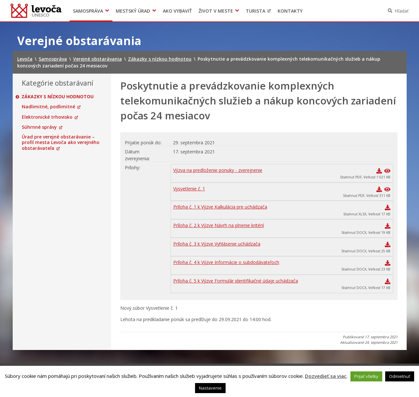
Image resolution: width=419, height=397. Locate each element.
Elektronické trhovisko (47, 117)
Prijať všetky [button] (366, 376)
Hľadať (402, 11)
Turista (255, 11)
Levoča (35, 10)
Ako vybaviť (177, 11)
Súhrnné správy (39, 127)
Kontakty (290, 11)
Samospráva (88, 11)
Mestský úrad (133, 11)
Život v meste (216, 11)
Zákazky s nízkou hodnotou (58, 97)
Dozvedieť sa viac (326, 376)
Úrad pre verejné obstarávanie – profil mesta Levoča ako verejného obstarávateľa (60, 142)
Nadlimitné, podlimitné (48, 107)
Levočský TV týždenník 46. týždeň (338, 11)
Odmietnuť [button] (399, 376)
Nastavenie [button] (210, 388)
